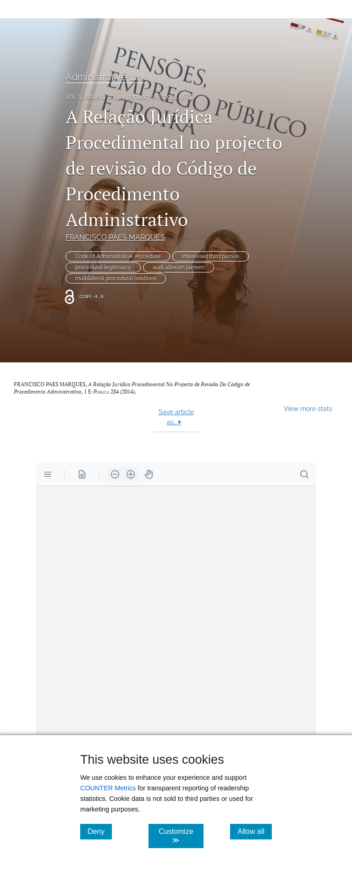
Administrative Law (106, 77)
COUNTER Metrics (108, 788)
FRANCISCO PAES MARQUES (115, 237)
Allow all (254, 831)
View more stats (308, 408)
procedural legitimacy (103, 267)
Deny (100, 831)
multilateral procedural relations (115, 278)
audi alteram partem (178, 267)
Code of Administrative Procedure (117, 256)
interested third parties (210, 256)
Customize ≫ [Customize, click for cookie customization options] (181, 836)
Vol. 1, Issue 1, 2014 (93, 96)
